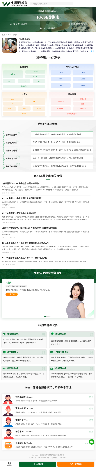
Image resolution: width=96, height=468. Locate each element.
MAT (24, 109)
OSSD (35, 76)
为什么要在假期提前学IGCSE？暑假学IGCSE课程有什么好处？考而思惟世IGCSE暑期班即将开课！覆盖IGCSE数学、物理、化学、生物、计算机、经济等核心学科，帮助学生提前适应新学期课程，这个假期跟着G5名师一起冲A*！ (46, 248)
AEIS (83, 79)
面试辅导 (83, 99)
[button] (45, 316)
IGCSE (35, 72)
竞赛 (83, 104)
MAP (83, 85)
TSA (9, 109)
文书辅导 (60, 101)
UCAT (35, 101)
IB (39, 81)
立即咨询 (11, 294)
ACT (60, 79)
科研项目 (83, 109)
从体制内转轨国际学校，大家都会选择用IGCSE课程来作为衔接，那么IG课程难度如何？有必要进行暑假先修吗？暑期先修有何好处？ (45, 233)
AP (9, 81)
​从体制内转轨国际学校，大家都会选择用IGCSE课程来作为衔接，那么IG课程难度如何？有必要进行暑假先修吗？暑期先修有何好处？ (45, 203)
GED (60, 85)
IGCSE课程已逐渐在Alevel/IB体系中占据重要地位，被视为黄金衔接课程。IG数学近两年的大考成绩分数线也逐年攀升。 (45, 261)
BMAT (39, 109)
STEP (24, 114)
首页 (3, 35)
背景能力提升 (72, 114)
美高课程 (24, 86)
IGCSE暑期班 (12, 35)
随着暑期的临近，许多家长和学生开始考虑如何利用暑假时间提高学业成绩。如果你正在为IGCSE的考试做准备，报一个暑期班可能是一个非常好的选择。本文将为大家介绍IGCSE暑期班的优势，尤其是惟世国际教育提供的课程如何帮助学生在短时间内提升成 (45, 218)
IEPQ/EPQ (60, 109)
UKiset (83, 72)
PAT (13, 104)
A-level (13, 74)
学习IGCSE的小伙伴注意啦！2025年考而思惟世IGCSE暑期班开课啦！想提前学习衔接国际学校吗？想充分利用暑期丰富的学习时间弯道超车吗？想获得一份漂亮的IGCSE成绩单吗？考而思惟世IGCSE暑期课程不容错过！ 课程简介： (45, 188)
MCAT (13, 99)
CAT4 (61, 72)
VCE (24, 81)
